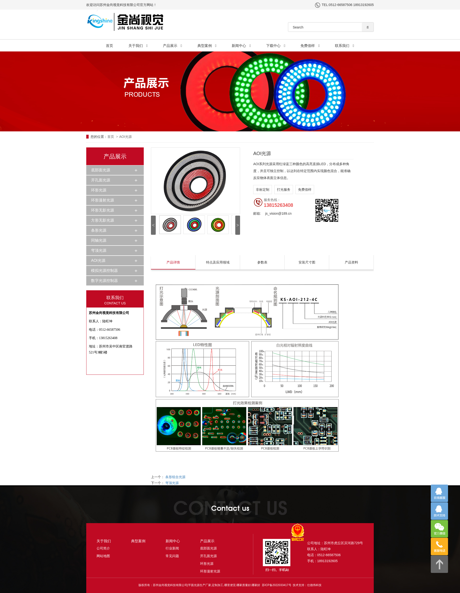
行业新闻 (172, 548)
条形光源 (98, 230)
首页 (109, 46)
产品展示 (172, 46)
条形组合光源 (175, 477)
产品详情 (173, 262)
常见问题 (172, 556)
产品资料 (351, 262)
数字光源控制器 (104, 281)
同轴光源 (98, 240)
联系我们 (344, 46)
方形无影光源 (102, 220)
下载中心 (275, 46)
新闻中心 (241, 46)
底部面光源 (100, 170)
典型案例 (207, 46)
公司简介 (103, 548)
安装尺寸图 (307, 262)
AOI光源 (125, 137)
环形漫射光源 (102, 200)
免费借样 (310, 46)
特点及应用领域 (218, 262)
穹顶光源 (98, 250)
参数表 (262, 262)
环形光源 (98, 190)
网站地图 (103, 556)
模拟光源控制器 (104, 271)
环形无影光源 (102, 210)
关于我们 (138, 46)
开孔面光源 (100, 180)
